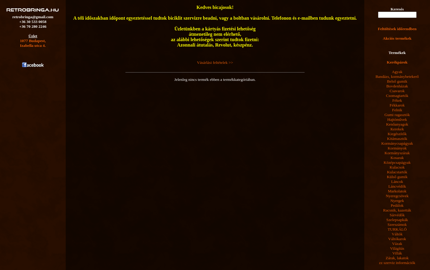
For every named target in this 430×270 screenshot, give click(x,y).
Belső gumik (397, 81)
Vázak (397, 243)
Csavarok (397, 91)
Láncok (397, 181)
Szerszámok (397, 224)
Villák (397, 253)
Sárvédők (397, 215)
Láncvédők (397, 186)
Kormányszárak (397, 153)
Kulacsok (397, 167)
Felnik (397, 110)
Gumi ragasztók (397, 114)
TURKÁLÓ (397, 229)
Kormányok (397, 148)
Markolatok (397, 191)
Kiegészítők (397, 134)
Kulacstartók (397, 172)
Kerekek (397, 129)
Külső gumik (397, 177)
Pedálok (397, 205)
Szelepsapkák (397, 219)
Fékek (397, 100)
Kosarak (397, 157)
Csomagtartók (397, 95)
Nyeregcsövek (397, 196)
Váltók (397, 234)
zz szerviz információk (397, 262)
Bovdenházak (397, 86)
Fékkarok (397, 105)
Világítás (397, 248)
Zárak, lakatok (397, 258)
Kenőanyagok (397, 124)
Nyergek (397, 200)
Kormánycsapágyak (397, 143)
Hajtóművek (397, 119)
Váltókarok (397, 239)
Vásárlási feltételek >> (215, 62)
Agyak (397, 72)
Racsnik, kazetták (397, 210)
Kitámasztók (397, 138)
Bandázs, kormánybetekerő (397, 76)
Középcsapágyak (397, 162)
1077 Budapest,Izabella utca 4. (33, 43)
